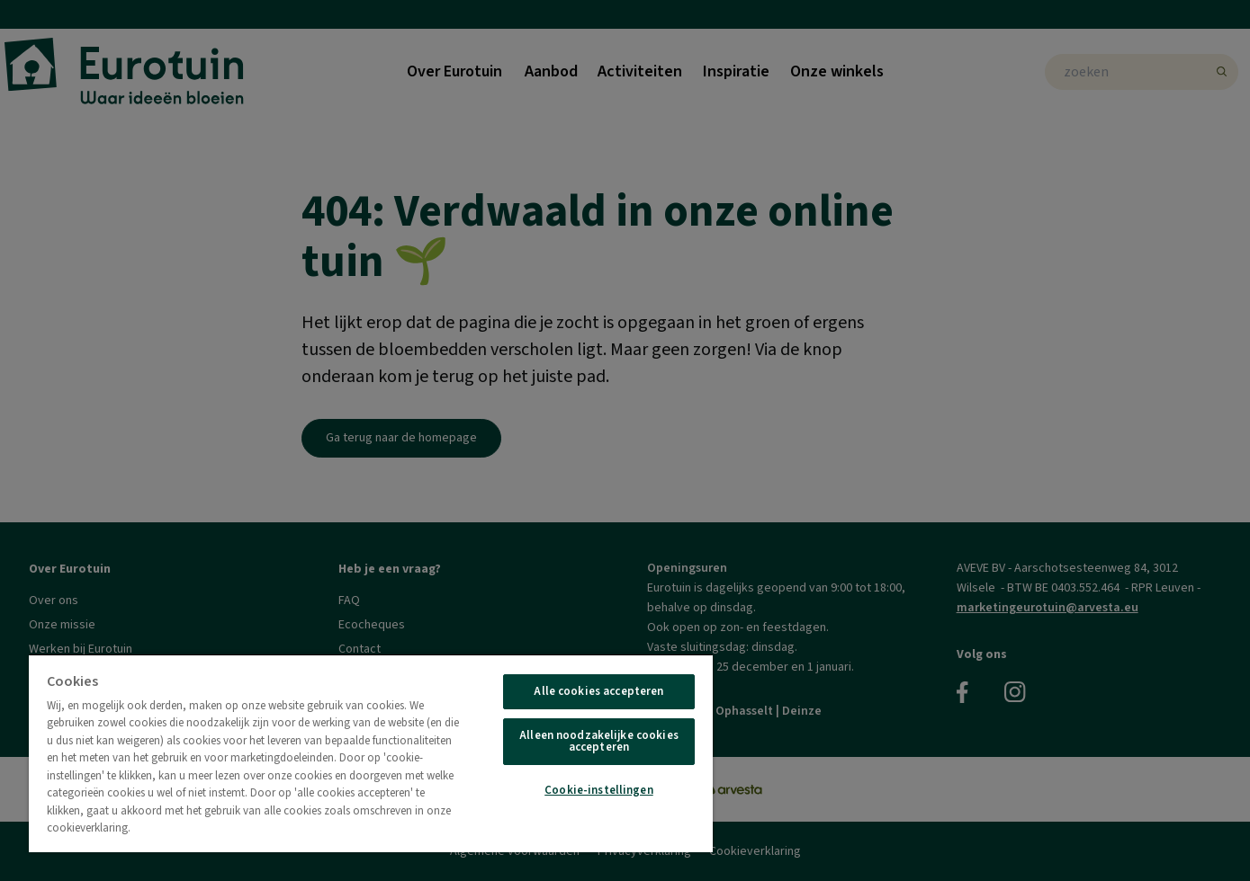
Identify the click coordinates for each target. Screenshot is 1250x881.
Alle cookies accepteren (598, 691)
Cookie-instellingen (598, 790)
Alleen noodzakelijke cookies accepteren (599, 741)
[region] (371, 753)
